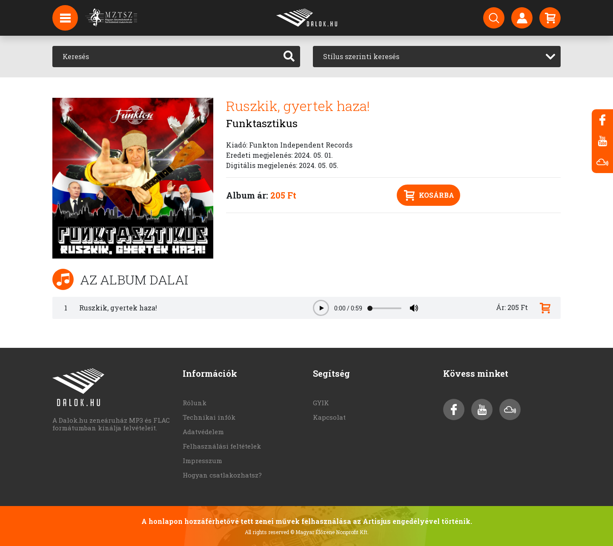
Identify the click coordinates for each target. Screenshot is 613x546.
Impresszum (202, 460)
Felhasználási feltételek (222, 446)
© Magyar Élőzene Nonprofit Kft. (329, 532)
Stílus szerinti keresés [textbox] (361, 56)
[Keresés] (165, 56)
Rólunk (194, 402)
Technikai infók (209, 417)
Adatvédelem (203, 431)
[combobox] (437, 56)
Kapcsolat (329, 417)
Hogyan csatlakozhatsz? (222, 475)
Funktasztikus (262, 123)
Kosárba (429, 195)
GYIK (321, 402)
